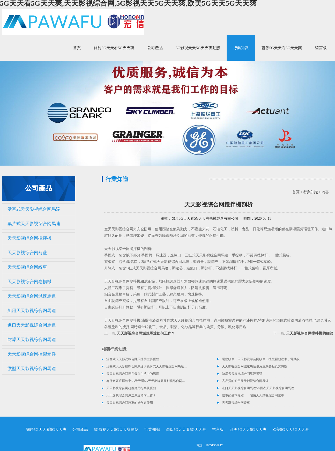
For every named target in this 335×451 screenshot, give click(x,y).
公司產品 (155, 48)
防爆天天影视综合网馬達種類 (242, 373)
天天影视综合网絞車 (27, 267)
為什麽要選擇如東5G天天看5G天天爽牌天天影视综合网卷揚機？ (147, 381)
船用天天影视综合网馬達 (32, 310)
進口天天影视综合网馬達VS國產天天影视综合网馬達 (258, 388)
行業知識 (241, 48)
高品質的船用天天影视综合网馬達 (245, 381)
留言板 (321, 48)
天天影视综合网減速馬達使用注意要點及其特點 (254, 366)
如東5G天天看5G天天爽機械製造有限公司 (205, 218)
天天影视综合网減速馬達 (32, 296)
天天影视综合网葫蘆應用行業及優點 (131, 388)
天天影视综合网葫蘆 (27, 252)
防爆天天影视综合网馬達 (32, 339)
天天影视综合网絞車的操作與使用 (129, 402)
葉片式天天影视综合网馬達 (34, 223)
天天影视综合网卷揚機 (29, 281)
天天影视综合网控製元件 (32, 354)
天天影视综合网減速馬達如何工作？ (146, 333)
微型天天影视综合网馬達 (32, 368)
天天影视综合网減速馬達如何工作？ (131, 395)
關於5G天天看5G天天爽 (114, 48)
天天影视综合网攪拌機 (29, 238)
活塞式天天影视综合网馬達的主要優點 (132, 359)
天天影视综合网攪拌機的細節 (309, 333)
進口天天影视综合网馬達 (32, 325)
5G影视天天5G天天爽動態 (198, 48)
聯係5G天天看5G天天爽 (282, 48)
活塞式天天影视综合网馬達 (34, 209)
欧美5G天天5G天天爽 (248, 429)
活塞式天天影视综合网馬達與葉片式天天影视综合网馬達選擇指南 (147, 366)
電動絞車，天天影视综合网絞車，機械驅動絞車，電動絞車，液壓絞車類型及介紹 (262, 359)
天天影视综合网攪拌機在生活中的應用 (132, 373)
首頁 (77, 48)
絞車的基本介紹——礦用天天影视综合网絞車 (253, 395)
